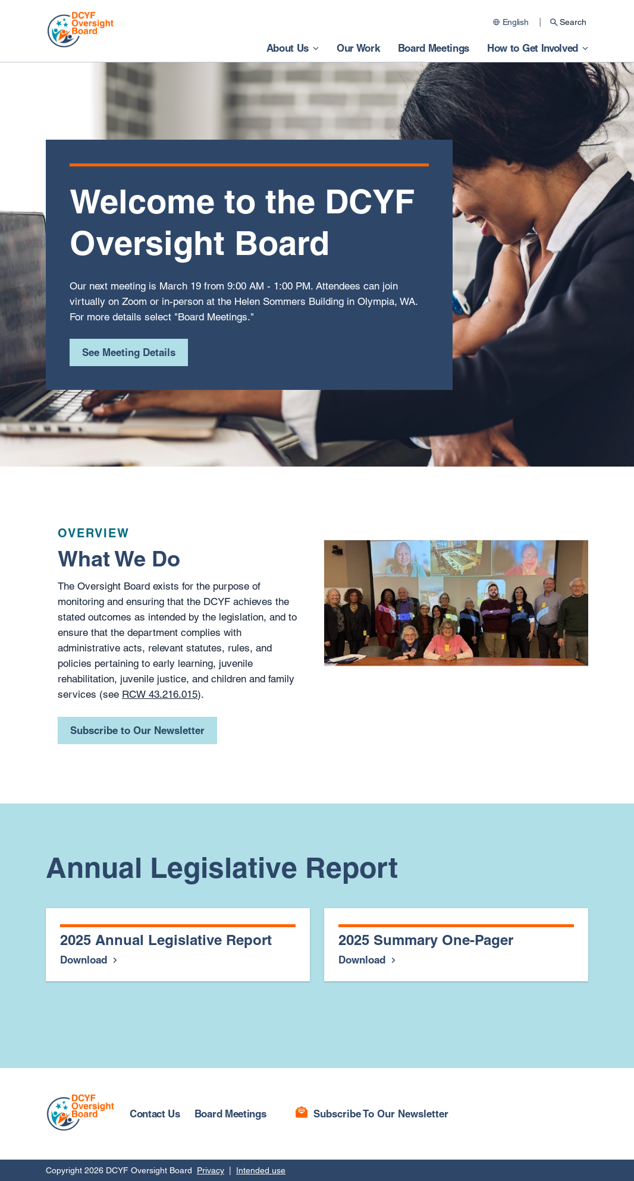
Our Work (358, 48)
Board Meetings (434, 48)
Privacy (210, 1170)
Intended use (260, 1170)
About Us (287, 48)
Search (573, 22)
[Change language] (512, 22)
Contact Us (155, 1113)
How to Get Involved (532, 48)
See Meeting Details (128, 352)
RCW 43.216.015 (159, 694)
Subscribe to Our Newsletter (137, 730)
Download (85, 959)
